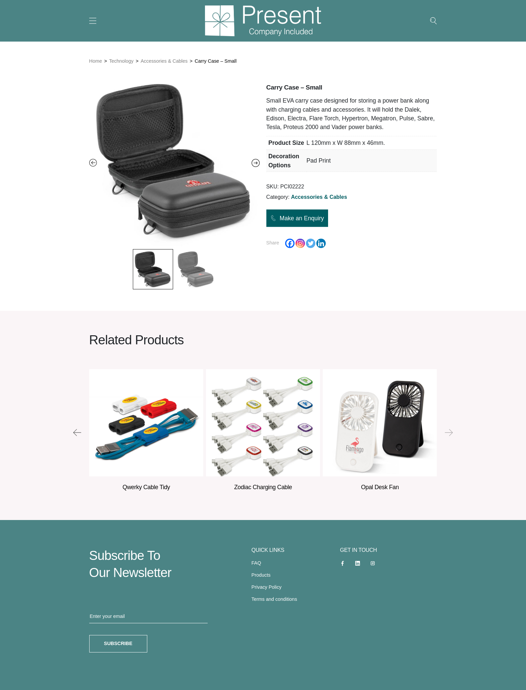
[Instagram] (300, 243)
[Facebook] (290, 243)
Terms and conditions (274, 599)
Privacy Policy (267, 587)
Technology (121, 61)
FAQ (256, 563)
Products (261, 575)
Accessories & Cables (164, 61)
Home (95, 61)
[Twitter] (310, 243)
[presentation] (77, 432)
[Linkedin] (321, 243)
